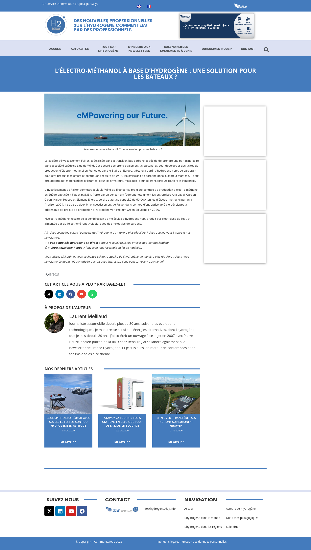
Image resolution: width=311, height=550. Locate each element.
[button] (48, 294)
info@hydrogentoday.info (159, 508)
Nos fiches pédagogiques (242, 518)
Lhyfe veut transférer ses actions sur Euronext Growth (176, 421)
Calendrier (233, 527)
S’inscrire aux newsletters (139, 48)
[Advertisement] (235, 131)
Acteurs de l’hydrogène (241, 508)
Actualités (80, 48)
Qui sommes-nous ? (217, 48)
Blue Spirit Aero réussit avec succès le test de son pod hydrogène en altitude (68, 421)
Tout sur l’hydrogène (108, 48)
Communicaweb (104, 541)
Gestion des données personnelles (205, 541)
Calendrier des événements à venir (176, 48)
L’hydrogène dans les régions (203, 527)
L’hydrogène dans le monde (202, 518)
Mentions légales (168, 541)
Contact (248, 48)
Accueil (55, 48)
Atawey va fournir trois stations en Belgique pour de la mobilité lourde (122, 421)
